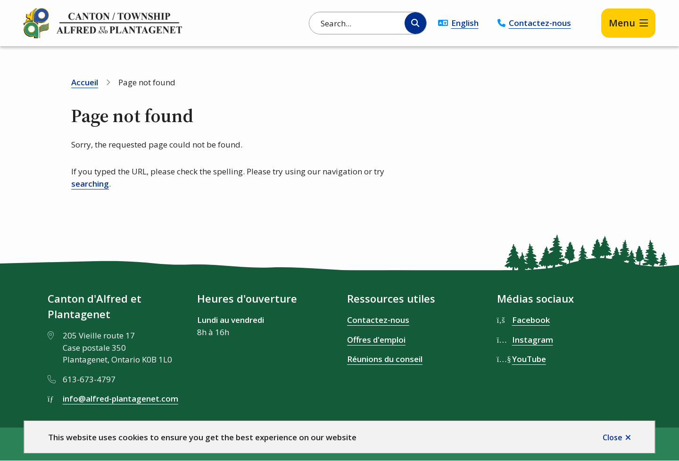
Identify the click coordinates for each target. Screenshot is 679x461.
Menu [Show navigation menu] (622, 22)
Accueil (84, 82)
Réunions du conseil (384, 359)
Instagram (532, 339)
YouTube (529, 359)
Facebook (531, 319)
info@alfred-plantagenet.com (120, 398)
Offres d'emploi (376, 339)
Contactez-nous (540, 22)
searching (90, 183)
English (465, 22)
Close (612, 437)
